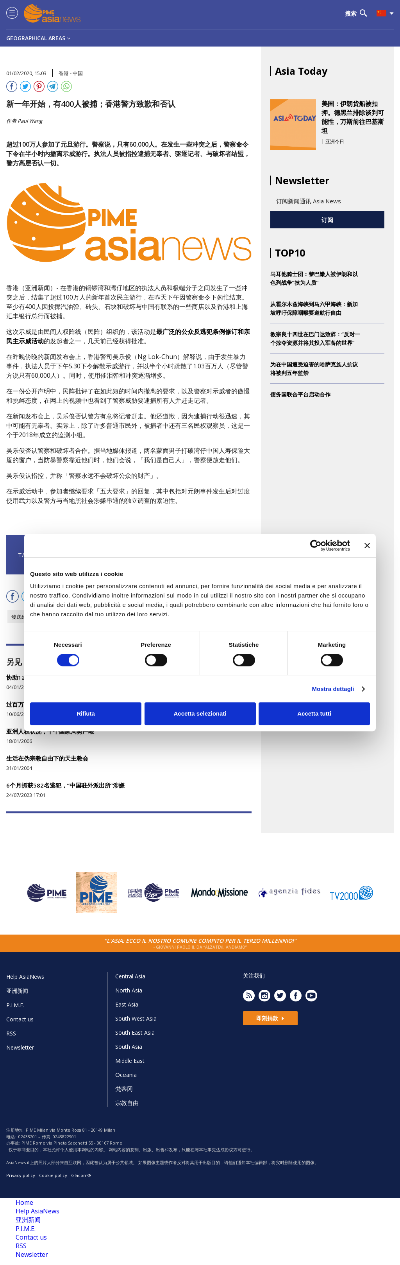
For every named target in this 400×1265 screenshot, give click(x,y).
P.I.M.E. (15, 1005)
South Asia (128, 1046)
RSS (11, 1033)
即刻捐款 (270, 1018)
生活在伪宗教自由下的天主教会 (47, 758)
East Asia (126, 1004)
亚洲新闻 (17, 990)
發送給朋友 (24, 616)
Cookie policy (53, 1175)
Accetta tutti (314, 713)
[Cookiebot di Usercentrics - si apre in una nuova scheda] (316, 545)
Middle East (130, 1060)
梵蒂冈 (124, 1089)
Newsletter (20, 1047)
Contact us (20, 1019)
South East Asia (135, 1032)
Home (24, 1202)
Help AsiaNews (25, 976)
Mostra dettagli (333, 688)
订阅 (327, 220)
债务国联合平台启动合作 (300, 394)
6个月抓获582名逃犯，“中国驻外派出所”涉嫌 (65, 785)
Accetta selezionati (199, 713)
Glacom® (81, 1175)
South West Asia (136, 1018)
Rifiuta (86, 713)
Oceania (126, 1074)
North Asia (128, 990)
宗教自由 (127, 1103)
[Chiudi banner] (367, 545)
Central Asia (130, 976)
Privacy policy (20, 1175)
